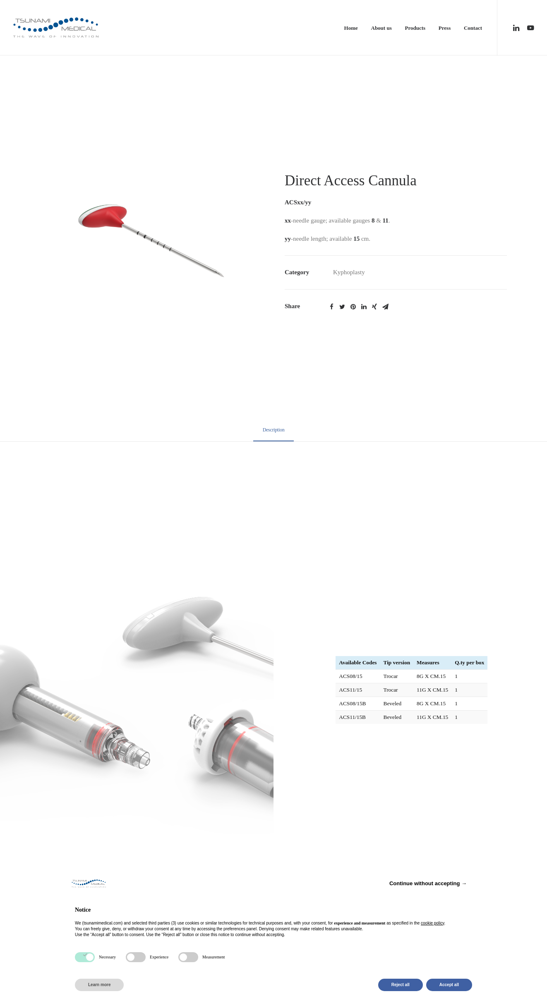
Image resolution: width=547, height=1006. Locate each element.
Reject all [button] (400, 984)
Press (445, 28)
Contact (473, 28)
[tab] (273, 433)
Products (415, 28)
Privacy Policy (258, 754)
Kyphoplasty (349, 272)
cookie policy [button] (432, 923)
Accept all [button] (449, 984)
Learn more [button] (99, 984)
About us (381, 28)
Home (351, 28)
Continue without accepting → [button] (428, 883)
